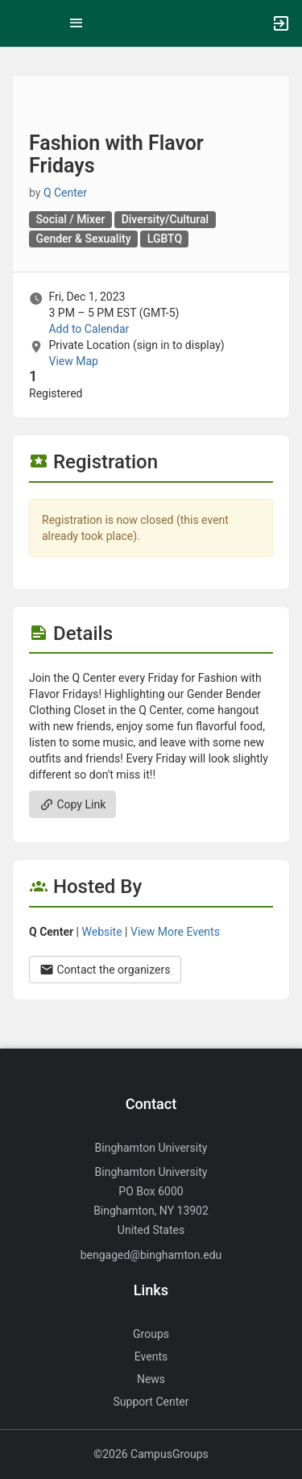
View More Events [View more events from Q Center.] (175, 931)
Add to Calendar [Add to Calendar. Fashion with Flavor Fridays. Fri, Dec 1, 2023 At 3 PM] (88, 328)
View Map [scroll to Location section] (72, 361)
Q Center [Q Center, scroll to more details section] (65, 192)
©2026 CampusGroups (151, 1454)
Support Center (151, 1401)
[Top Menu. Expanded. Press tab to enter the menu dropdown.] (76, 23)
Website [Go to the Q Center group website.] (102, 931)
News (151, 1379)
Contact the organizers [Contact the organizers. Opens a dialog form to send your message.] (105, 969)
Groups (151, 1333)
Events (151, 1356)
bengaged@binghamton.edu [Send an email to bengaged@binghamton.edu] (151, 1254)
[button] (20, 23)
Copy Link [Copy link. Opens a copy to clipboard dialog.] (72, 804)
